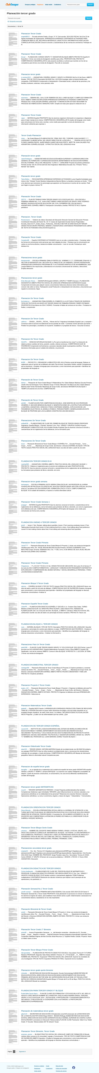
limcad (23, 57)
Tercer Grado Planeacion (31, 135)
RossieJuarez (25, 220)
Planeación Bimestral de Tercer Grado (36, 909)
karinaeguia (25, 484)
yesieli (23, 912)
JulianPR (24, 606)
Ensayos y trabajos (30, 4)
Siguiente (22, 1051)
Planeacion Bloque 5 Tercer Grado (35, 583)
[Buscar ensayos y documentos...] (76, 4)
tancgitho (24, 769)
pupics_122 (25, 688)
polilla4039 (24, 423)
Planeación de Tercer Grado (32, 380)
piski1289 (24, 647)
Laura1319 (24, 729)
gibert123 (24, 1014)
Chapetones (25, 566)
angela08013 (25, 36)
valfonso (24, 321)
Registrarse (40, 4)
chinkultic (24, 973)
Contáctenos (57, 4)
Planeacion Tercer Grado (31, 34)
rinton (23, 138)
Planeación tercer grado (30, 156)
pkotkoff (23, 708)
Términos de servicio (61, 1071)
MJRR (23, 362)
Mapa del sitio (59, 1066)
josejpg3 (24, 505)
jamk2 (23, 525)
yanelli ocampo (26, 892)
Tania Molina (25, 179)
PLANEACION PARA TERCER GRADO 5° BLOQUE (42, 991)
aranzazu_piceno (26, 1034)
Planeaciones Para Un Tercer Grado (35, 644)
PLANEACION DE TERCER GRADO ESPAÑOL (40, 726)
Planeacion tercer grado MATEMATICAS (37, 787)
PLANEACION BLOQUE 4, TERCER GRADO (39, 624)
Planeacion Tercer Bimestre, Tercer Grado (38, 1031)
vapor (23, 118)
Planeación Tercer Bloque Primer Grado (37, 950)
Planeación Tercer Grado (31, 196)
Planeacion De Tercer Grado (32, 298)
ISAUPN (24, 342)
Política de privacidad (61, 1068)
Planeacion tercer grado (30, 74)
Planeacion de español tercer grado (35, 767)
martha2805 (25, 464)
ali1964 (23, 403)
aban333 (24, 749)
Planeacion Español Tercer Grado (34, 604)
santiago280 (25, 668)
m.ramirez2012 (26, 77)
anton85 (23, 932)
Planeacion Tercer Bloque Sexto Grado (36, 828)
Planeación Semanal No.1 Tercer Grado (37, 889)
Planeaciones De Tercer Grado (33, 420)
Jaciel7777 (24, 545)
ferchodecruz (25, 301)
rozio (22, 627)
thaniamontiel (25, 260)
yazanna (24, 830)
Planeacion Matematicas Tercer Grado (36, 706)
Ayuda (47, 1066)
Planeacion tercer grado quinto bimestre (37, 970)
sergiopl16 (24, 851)
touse (23, 444)
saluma (23, 586)
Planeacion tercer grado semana (34, 482)
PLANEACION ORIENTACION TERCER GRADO (41, 807)
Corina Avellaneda (27, 871)
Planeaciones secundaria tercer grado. (36, 848)
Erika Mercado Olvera (28, 281)
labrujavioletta (25, 953)
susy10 (23, 790)
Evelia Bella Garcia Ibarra (29, 993)
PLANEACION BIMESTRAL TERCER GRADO (39, 665)
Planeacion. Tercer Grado (31, 217)
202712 (23, 199)
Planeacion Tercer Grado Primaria (34, 543)
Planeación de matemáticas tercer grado (37, 1011)
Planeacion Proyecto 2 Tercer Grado (35, 685)
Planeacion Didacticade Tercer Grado (36, 746)
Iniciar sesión (48, 4)
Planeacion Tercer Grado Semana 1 (35, 502)
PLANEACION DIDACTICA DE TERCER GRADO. (41, 868)
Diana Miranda (26, 810)
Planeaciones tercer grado (31, 258)
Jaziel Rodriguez (26, 159)
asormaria (24, 97)
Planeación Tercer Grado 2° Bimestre (36, 929)
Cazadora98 (25, 240)
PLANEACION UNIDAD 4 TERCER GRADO (39, 522)
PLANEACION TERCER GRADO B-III (36, 461)
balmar (23, 383)
